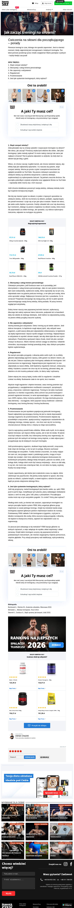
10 (21, 888)
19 (38, 888)
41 (11, 891)
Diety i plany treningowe (22, 857)
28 (55, 888)
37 (3, 891)
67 (61, 891)
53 (34, 891)
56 (40, 891)
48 (24, 891)
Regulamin (27, 883)
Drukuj (44, 716)
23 (46, 888)
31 (61, 888)
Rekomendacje (51, 871)
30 (59, 888)
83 (23, 894)
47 (22, 891)
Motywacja (50, 863)
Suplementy (22, 870)
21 (42, 888)
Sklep (20, 861)
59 (45, 891)
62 (51, 891)
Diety (20, 867)
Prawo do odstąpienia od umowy (28, 901)
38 (5, 891)
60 (47, 891)
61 (49, 891)
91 (38, 894)
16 (32, 888)
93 (42, 894)
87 (31, 894)
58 (44, 891)
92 (40, 894)
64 (55, 891)
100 (56, 894)
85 (27, 894)
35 (69, 888)
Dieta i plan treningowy (10, 9)
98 (52, 894)
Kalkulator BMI (51, 860)
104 (67, 894)
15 (30, 888)
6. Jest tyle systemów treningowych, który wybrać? (27, 78)
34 (67, 888)
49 (26, 891)
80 (17, 894)
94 (44, 894)
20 (40, 888)
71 (69, 891)
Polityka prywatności (54, 883)
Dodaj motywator (51, 865)
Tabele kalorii (50, 868)
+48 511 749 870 (66, 832)
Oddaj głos (30, 716)
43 (15, 891)
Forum (48, 874)
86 (29, 894)
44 (17, 891)
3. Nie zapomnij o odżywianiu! (19, 70)
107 (37, 897)
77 (11, 894)
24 (48, 888)
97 (50, 894)
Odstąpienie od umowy (49, 901)
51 (30, 891)
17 (34, 888)
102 (62, 894)
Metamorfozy (31, 9)
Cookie (43, 883)
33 (65, 888)
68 (63, 891)
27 (54, 888)
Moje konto (36, 863)
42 (13, 891)
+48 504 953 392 (50, 832)
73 (4, 894)
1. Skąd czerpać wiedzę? (17, 65)
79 (15, 894)
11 (23, 888)
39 (7, 891)
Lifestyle (35, 871)
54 (36, 891)
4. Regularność (14, 73)
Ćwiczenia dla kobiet (52, 857)
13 (27, 888)
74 (6, 894)
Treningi (21, 864)
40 (9, 891)
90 (36, 894)
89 (34, 894)
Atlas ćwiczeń (67, 9)
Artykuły (49, 9)
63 (53, 891)
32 (63, 888)
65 (57, 891)
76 (9, 894)
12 (25, 888)
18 (36, 888)
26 (52, 888)
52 (32, 891)
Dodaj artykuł (17, 883)
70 (67, 891)
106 (34, 897)
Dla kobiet (36, 860)
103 (64, 894)
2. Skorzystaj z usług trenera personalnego (24, 68)
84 (25, 894)
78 (13, 894)
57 (42, 891)
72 (70, 891)
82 (21, 894)
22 (44, 888)
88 (33, 894)
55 (38, 891)
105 (70, 894)
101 (59, 894)
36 (71, 888)
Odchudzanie (36, 865)
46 (20, 891)
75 (7, 894)
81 (19, 894)
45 (18, 891)
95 (46, 894)
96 (48, 894)
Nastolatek (36, 868)
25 (50, 888)
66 (59, 891)
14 (28, 888)
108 (40, 897)
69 (65, 891)
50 (28, 891)
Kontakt (36, 883)
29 (57, 888)
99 (54, 894)
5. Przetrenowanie (15, 76)
